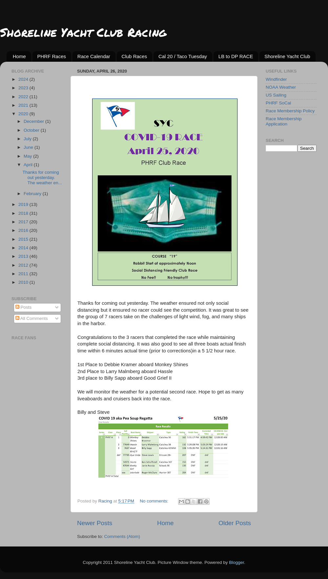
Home (19, 56)
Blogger (236, 562)
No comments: (155, 501)
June (29, 147)
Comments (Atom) (122, 536)
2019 (24, 204)
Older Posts (234, 523)
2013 (24, 256)
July (28, 138)
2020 (24, 113)
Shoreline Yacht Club (287, 56)
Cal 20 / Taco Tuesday (182, 56)
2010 (24, 282)
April (29, 164)
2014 (24, 247)
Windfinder (276, 79)
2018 (24, 213)
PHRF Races (51, 56)
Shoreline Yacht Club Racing (83, 32)
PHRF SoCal (278, 102)
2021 (24, 105)
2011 (24, 273)
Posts (23, 307)
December (34, 121)
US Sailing (276, 95)
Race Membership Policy (290, 110)
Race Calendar (93, 56)
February (33, 193)
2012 (24, 265)
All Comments (31, 318)
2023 (24, 87)
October (32, 130)
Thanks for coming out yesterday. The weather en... (42, 177)
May (28, 156)
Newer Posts (94, 523)
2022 (24, 96)
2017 (24, 221)
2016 (24, 230)
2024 (24, 79)
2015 (24, 239)
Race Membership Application (284, 121)
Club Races (134, 56)
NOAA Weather (281, 87)
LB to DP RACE (235, 56)
